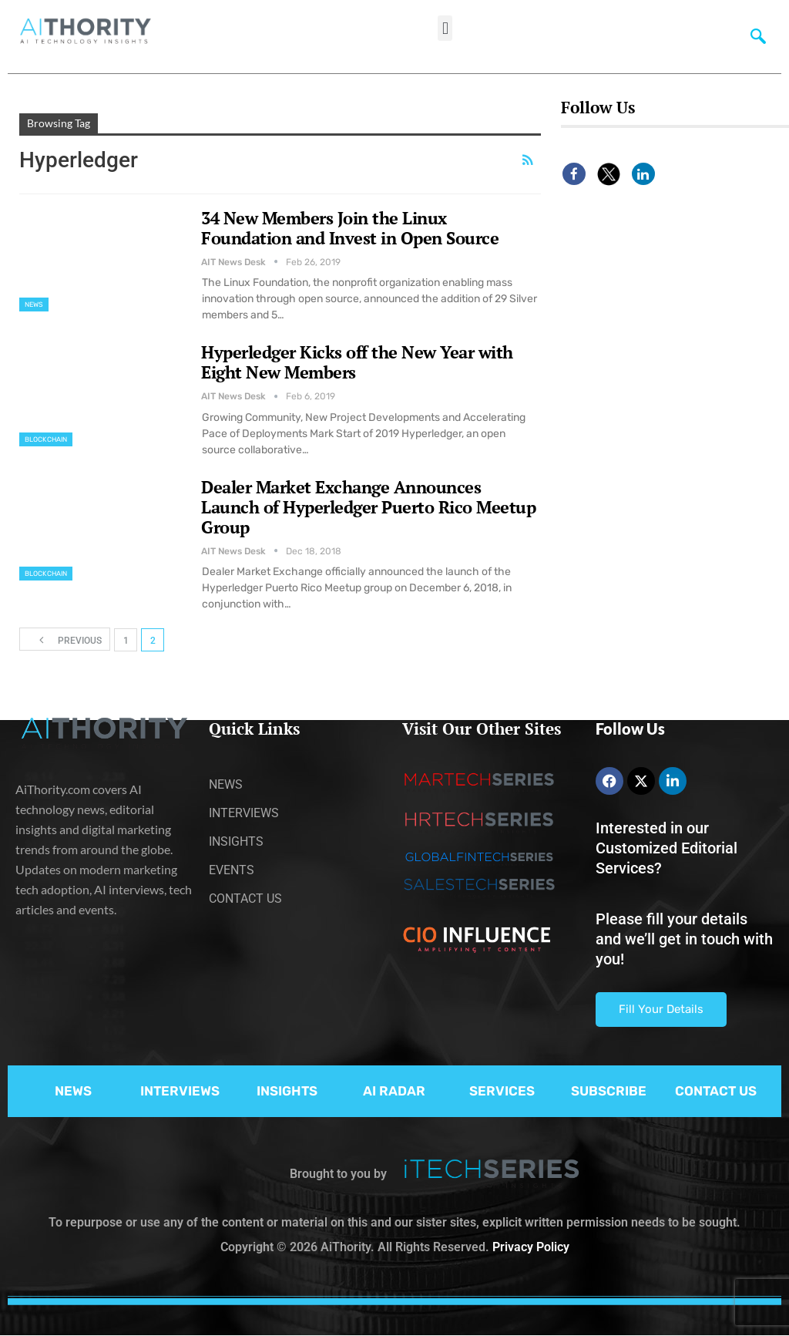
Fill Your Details (661, 1009)
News (34, 304)
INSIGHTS (287, 1091)
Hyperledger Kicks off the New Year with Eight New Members (357, 362)
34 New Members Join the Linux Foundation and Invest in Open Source (350, 228)
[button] (445, 28)
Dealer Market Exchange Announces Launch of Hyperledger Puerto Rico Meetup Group (368, 507)
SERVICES (502, 1091)
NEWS (73, 1091)
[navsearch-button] (755, 34)
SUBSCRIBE (608, 1091)
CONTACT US (716, 1091)
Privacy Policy (530, 1247)
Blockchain (46, 439)
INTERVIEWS (180, 1091)
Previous (65, 639)
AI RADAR (394, 1091)
